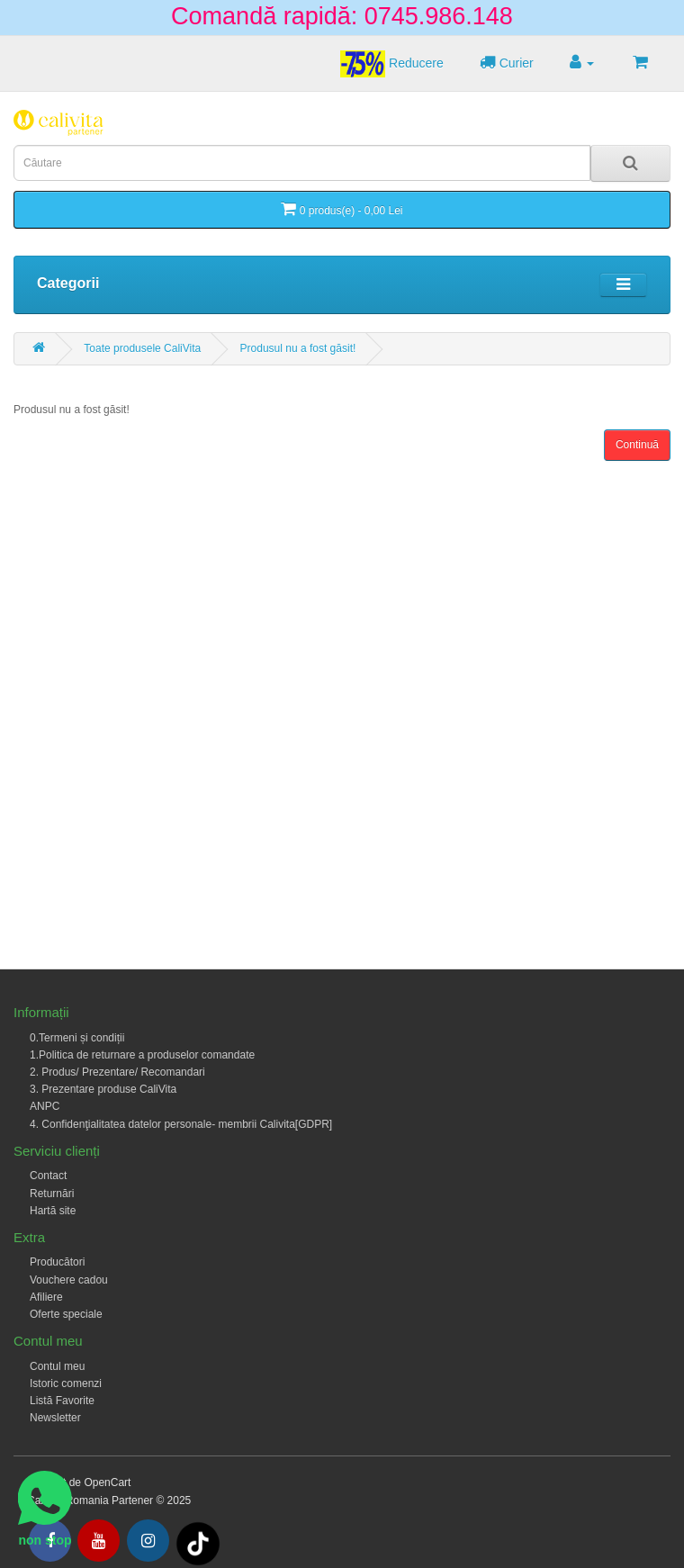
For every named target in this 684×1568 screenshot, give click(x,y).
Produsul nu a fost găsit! (298, 348)
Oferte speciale (66, 1314)
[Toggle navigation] (623, 285)
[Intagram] (148, 1540)
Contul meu (57, 1366)
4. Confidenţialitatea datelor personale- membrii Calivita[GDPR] (181, 1124)
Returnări (52, 1193)
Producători (57, 1262)
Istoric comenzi (66, 1383)
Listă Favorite (62, 1400)
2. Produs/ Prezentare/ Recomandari (117, 1072)
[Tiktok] (198, 1542)
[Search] (630, 163)
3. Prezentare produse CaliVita (103, 1089)
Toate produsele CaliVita (142, 348)
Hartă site (53, 1210)
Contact (48, 1175)
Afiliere (46, 1297)
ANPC (44, 1106)
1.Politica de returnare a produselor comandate (142, 1055)
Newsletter (55, 1417)
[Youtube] (98, 1540)
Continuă (637, 444)
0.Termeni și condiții (77, 1038)
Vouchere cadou (69, 1280)
